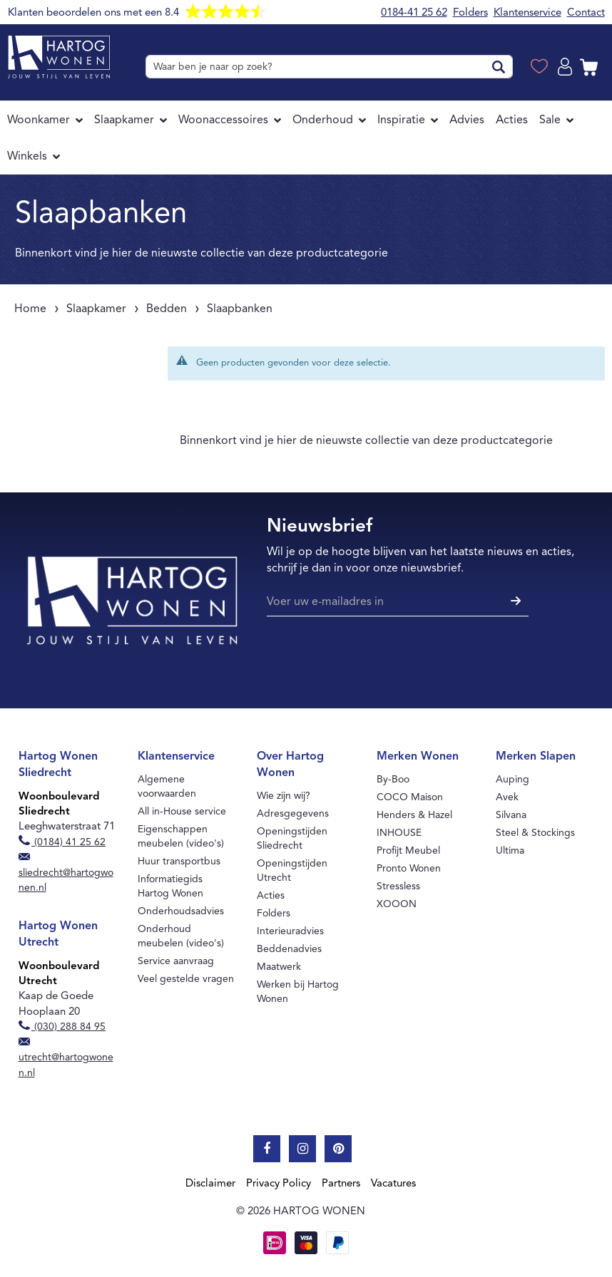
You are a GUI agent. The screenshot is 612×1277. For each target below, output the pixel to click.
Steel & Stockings (535, 833)
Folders (470, 12)
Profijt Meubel (408, 850)
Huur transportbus (179, 861)
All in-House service (182, 811)
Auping (512, 779)
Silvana (511, 815)
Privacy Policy (278, 1183)
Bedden (166, 308)
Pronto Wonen (409, 868)
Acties (271, 895)
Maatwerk (279, 967)
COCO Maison (410, 797)
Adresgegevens (293, 813)
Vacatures (393, 1183)
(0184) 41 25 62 (62, 842)
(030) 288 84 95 (62, 1026)
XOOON (397, 904)
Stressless (398, 886)
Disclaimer (210, 1183)
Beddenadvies (289, 949)
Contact (586, 12)
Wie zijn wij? (283, 796)
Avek (507, 797)
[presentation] (375, 658)
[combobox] (329, 66)
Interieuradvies (290, 931)
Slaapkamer (96, 308)
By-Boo (393, 779)
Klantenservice (527, 12)
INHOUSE (399, 833)
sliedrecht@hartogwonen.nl (66, 873)
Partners (341, 1183)
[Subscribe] (514, 602)
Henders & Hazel (414, 815)
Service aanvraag (176, 961)
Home (30, 308)
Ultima (510, 850)
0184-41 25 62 (414, 12)
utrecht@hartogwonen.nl (66, 1058)
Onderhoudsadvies (181, 911)
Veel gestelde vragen (186, 979)
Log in (567, 67)
